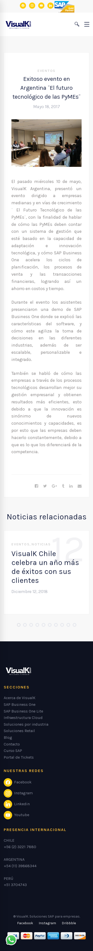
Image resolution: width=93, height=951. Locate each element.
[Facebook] (36, 486)
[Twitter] (45, 486)
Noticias (41, 544)
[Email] (80, 486)
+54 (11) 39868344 (20, 865)
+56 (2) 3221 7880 (20, 846)
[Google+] (54, 486)
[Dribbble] (68, 923)
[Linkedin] (71, 486)
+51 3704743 (15, 884)
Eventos (46, 71)
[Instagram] (47, 923)
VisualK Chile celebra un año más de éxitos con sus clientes (45, 567)
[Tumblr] (63, 486)
